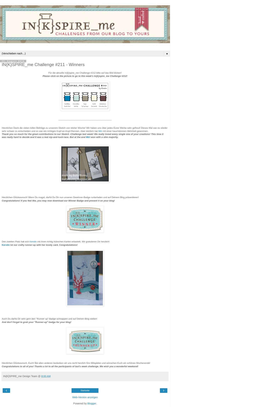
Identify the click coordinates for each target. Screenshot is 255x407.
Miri (100, 131)
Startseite (85, 390)
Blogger (91, 403)
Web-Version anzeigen (85, 397)
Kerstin (33, 241)
